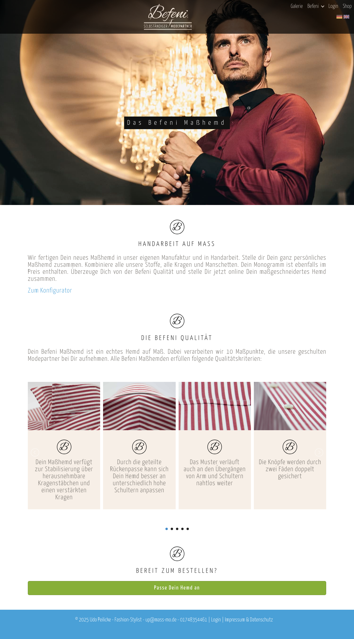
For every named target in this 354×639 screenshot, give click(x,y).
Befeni (315, 6)
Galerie (297, 6)
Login (333, 6)
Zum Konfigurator (50, 290)
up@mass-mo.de (160, 620)
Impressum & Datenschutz (249, 620)
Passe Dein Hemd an (177, 588)
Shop (347, 6)
